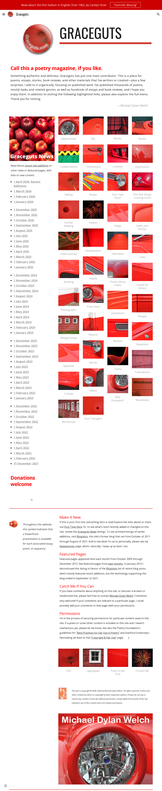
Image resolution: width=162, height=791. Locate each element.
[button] (3, 14)
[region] (81, 5)
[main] (105, 34)
